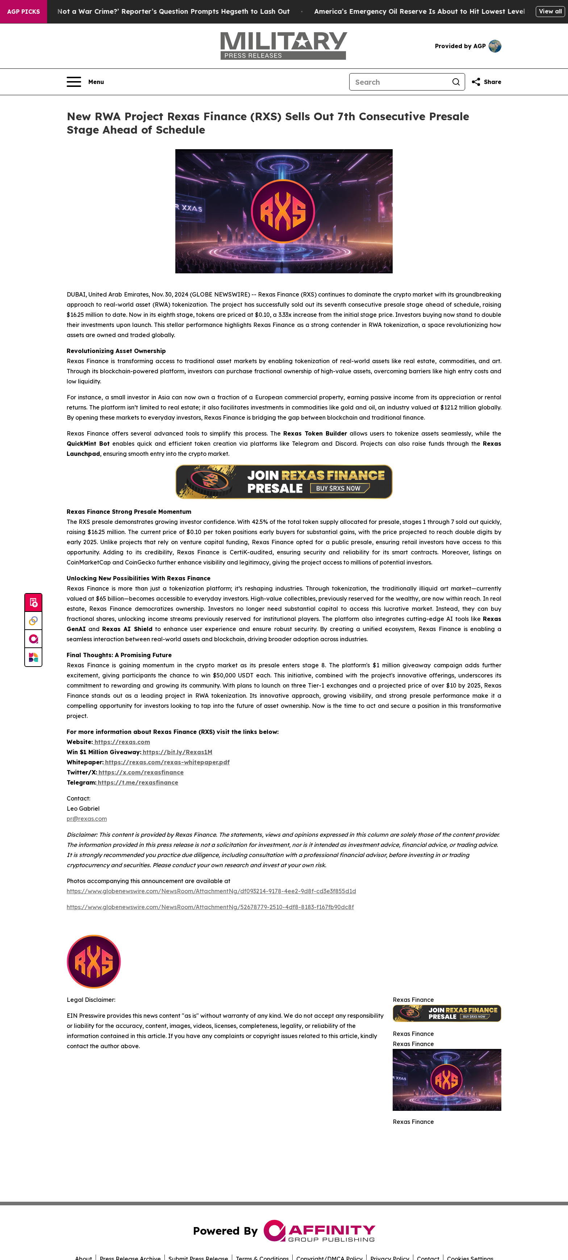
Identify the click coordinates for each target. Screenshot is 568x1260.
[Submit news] (33, 603)
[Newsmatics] (33, 657)
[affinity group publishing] (33, 639)
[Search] (398, 82)
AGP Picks (23, 11)
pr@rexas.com (87, 818)
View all (550, 11)
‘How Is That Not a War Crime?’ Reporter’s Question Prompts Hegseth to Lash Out (157, 11)
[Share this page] (486, 82)
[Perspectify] (33, 621)
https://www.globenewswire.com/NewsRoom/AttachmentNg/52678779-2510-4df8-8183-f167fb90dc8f (210, 907)
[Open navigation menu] (85, 82)
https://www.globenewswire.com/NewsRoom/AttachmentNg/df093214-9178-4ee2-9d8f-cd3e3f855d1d (211, 891)
